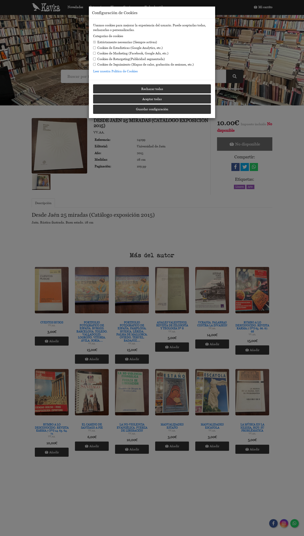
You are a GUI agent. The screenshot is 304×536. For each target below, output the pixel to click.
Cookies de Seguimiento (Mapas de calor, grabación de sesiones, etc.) (143, 64)
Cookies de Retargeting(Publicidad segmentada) (129, 59)
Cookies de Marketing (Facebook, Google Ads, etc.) (130, 53)
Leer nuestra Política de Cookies (115, 71)
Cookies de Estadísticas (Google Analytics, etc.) (128, 48)
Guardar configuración (152, 109)
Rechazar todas (152, 89)
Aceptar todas (152, 99)
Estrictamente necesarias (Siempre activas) (125, 42)
